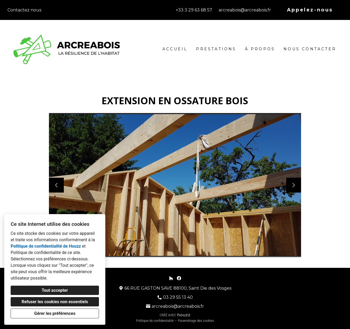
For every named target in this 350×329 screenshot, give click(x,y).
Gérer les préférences (55, 313)
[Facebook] (179, 278)
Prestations (216, 49)
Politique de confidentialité (155, 321)
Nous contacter (310, 49)
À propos (260, 49)
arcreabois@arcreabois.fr (245, 10)
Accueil (175, 49)
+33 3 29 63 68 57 (194, 10)
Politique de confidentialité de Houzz (46, 246)
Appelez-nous (310, 10)
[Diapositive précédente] (56, 185)
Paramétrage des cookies (196, 321)
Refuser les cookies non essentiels (55, 301)
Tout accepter (55, 290)
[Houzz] (171, 278)
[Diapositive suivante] (293, 185)
